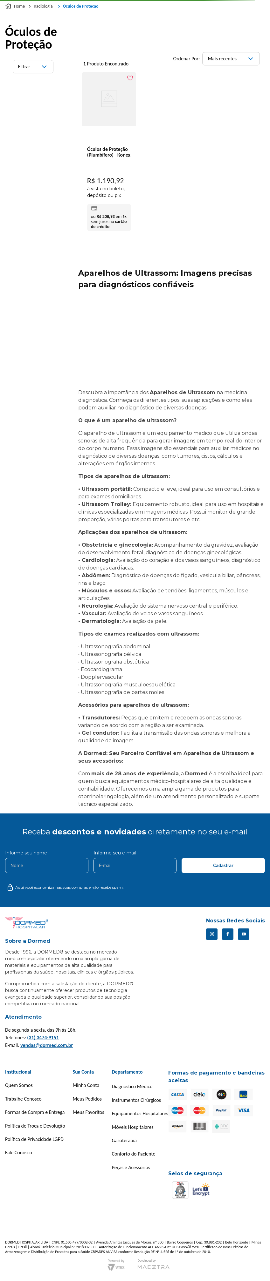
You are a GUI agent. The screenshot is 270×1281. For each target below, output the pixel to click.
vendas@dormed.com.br (46, 1045)
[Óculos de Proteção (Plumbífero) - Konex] (109, 153)
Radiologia (43, 6)
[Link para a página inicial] (15, 6)
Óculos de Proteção (81, 6)
